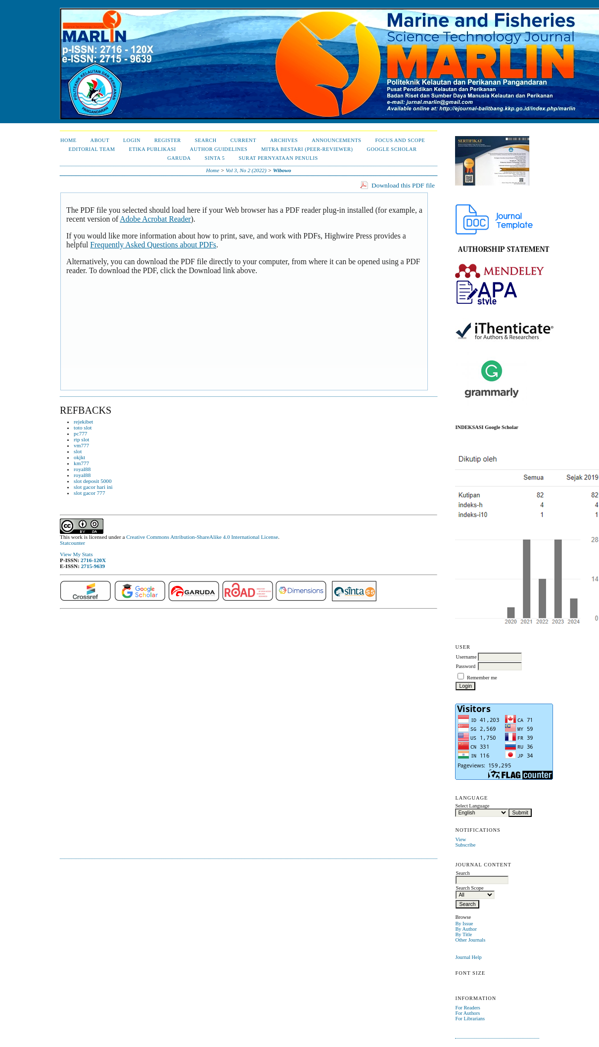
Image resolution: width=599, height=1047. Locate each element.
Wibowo (282, 170)
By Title (463, 934)
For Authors (467, 1013)
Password (465, 666)
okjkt (79, 457)
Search (206, 140)
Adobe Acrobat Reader (155, 219)
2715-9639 (93, 566)
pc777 (80, 433)
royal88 (82, 469)
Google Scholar (391, 149)
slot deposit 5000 (92, 481)
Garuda (179, 158)
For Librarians (470, 1018)
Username (466, 657)
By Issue (464, 923)
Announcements (336, 140)
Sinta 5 (215, 158)
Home (68, 140)
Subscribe (465, 845)
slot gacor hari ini (93, 487)
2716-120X (93, 560)
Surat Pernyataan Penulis (278, 158)
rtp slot (81, 439)
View (460, 839)
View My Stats (76, 554)
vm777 (81, 445)
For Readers (467, 1007)
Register (167, 140)
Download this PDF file (403, 185)
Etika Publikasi (152, 149)
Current (243, 140)
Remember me (482, 677)
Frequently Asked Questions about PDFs (153, 244)
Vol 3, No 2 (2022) (246, 170)
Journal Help (468, 957)
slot (78, 451)
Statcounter (72, 543)
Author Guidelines (219, 149)
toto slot (83, 427)
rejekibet (83, 422)
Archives (284, 140)
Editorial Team (92, 149)
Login (131, 140)
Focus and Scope (400, 140)
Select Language (472, 806)
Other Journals (470, 940)
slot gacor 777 (89, 493)
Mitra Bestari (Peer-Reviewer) (307, 149)
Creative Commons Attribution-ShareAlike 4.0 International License (202, 537)
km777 (81, 463)
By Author (466, 929)
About (100, 140)
